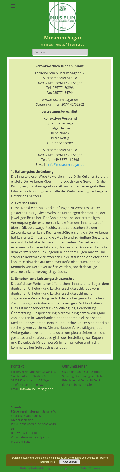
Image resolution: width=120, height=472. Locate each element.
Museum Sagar (63, 38)
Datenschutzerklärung (35, 468)
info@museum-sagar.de (65, 164)
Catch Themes (90, 468)
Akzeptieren (70, 461)
